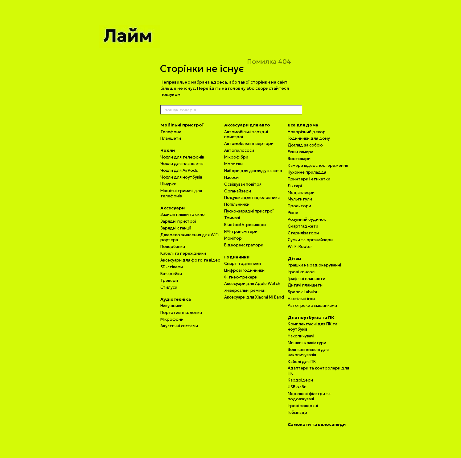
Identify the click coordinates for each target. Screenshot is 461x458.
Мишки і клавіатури (307, 342)
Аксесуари (172, 208)
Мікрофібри (236, 157)
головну (236, 88)
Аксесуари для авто (247, 125)
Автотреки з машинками (312, 305)
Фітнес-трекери (240, 277)
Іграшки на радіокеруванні (314, 265)
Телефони (170, 131)
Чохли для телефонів (182, 157)
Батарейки (171, 273)
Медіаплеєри (301, 192)
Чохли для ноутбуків (181, 177)
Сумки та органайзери (310, 239)
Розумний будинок (307, 219)
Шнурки (168, 184)
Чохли (167, 150)
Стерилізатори (303, 233)
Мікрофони (171, 319)
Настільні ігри (301, 298)
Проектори (299, 205)
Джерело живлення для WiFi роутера (189, 237)
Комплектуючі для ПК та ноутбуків (312, 326)
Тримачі (232, 218)
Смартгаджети (303, 226)
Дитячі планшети (305, 285)
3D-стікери (171, 267)
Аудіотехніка (175, 299)
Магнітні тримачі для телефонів (181, 193)
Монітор (233, 238)
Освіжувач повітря (242, 184)
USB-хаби (297, 387)
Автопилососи (239, 150)
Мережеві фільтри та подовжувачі (309, 396)
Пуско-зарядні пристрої (249, 211)
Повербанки (172, 246)
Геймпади (297, 412)
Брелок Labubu (303, 292)
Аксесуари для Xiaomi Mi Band (254, 297)
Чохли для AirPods (179, 170)
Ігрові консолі (301, 271)
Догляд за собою (305, 145)
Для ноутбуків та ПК (311, 317)
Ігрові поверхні (303, 405)
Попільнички (236, 204)
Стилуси (168, 287)
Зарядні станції (175, 228)
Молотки (233, 164)
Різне (293, 212)
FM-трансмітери (240, 231)
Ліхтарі (295, 185)
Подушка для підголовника (252, 197)
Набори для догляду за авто (253, 170)
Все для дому (303, 125)
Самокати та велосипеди (317, 424)
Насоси (231, 177)
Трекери (169, 280)
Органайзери (237, 191)
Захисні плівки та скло (182, 214)
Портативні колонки (181, 312)
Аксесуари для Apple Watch (252, 283)
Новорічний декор (307, 131)
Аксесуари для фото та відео (190, 260)
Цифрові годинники (244, 270)
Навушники (171, 305)
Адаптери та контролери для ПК (318, 370)
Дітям (294, 258)
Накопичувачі (301, 336)
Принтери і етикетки (309, 179)
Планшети (170, 138)
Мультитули (300, 199)
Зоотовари (299, 158)
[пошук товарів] (297, 109)
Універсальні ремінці (244, 290)
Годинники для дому (309, 138)
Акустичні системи (179, 325)
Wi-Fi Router (300, 246)
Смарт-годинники (242, 263)
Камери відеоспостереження (318, 165)
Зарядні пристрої (178, 221)
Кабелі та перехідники (183, 253)
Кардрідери (300, 380)
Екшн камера (300, 152)
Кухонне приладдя (307, 172)
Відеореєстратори (243, 245)
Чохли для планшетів (182, 163)
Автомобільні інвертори (249, 143)
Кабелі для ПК (302, 361)
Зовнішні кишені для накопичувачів (308, 352)
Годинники (236, 257)
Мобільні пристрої (182, 125)
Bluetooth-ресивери (245, 224)
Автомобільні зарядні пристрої (246, 134)
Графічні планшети (306, 278)
